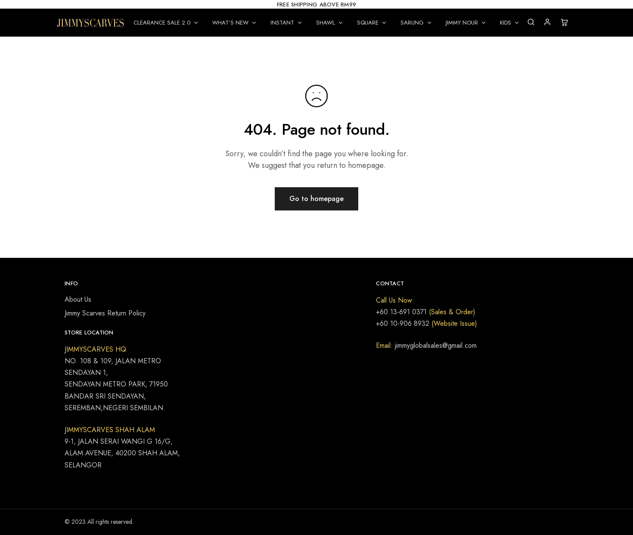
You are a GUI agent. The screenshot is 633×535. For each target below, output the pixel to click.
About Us (78, 299)
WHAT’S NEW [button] (234, 23)
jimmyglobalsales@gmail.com (435, 345)
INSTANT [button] (286, 23)
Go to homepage (316, 199)
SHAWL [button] (330, 23)
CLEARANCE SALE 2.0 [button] (166, 23)
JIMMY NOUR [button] (466, 23)
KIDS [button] (510, 23)
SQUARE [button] (372, 23)
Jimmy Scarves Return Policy (105, 313)
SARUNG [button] (416, 23)
